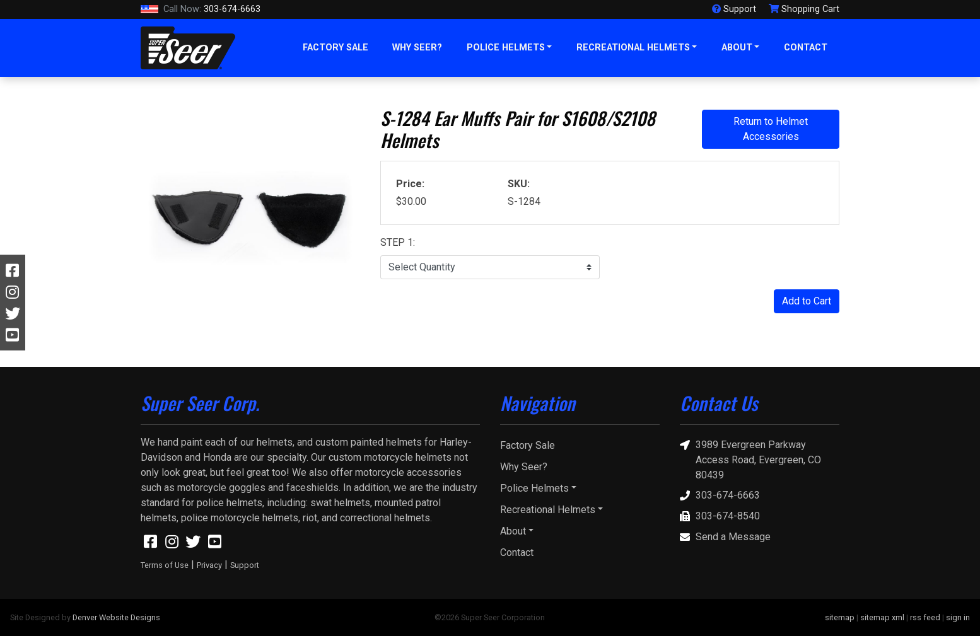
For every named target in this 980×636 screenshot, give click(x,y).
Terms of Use (165, 565)
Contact (805, 47)
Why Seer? (417, 47)
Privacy (209, 565)
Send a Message (725, 537)
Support (244, 565)
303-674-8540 (720, 516)
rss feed (925, 617)
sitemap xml (882, 617)
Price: (410, 184)
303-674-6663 (200, 9)
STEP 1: (397, 242)
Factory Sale (335, 47)
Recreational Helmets (633, 47)
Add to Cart (806, 301)
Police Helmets (506, 47)
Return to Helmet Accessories (770, 128)
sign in (958, 617)
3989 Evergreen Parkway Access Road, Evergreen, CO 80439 (750, 459)
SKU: (519, 184)
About (736, 47)
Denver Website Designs (116, 617)
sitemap (840, 617)
